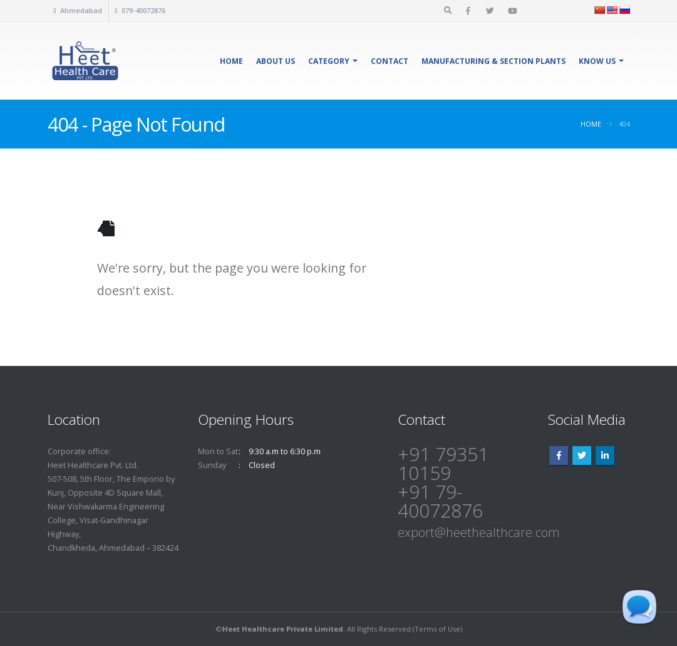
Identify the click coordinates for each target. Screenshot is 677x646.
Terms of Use (437, 628)
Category (328, 61)
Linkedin (605, 455)
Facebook (558, 455)
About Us (275, 61)
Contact (389, 61)
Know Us (597, 61)
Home (231, 61)
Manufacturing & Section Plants (493, 61)
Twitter (581, 455)
